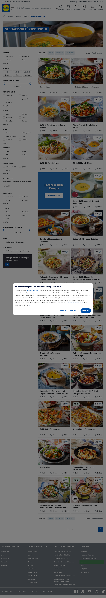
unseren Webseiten (33, 290)
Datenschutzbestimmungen (74, 303)
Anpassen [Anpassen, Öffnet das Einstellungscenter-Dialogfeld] (73, 311)
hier (30, 305)
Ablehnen (63, 311)
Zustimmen (85, 311)
